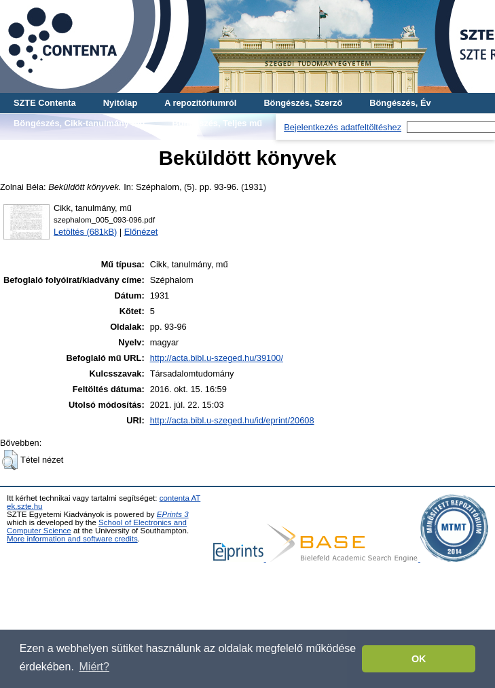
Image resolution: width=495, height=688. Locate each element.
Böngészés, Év (399, 103)
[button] (10, 460)
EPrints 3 (173, 514)
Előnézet (141, 232)
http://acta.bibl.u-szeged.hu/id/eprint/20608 (232, 420)
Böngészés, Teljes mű (217, 123)
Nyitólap (120, 103)
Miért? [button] (94, 666)
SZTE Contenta (45, 103)
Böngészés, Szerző (302, 103)
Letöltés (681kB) (85, 232)
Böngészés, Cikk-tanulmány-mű (79, 123)
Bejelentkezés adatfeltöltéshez (342, 127)
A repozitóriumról (200, 103)
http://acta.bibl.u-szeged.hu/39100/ (216, 358)
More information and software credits (72, 539)
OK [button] (418, 658)
